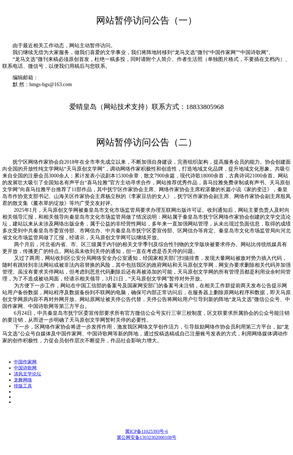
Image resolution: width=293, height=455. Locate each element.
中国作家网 (25, 361)
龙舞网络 (23, 379)
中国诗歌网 (25, 367)
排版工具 (23, 385)
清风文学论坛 (27, 373)
